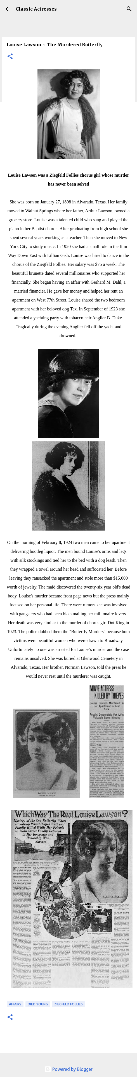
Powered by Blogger (68, 1069)
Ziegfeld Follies (68, 1004)
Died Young (38, 1004)
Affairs (15, 1004)
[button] (10, 56)
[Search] (129, 9)
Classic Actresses (36, 9)
